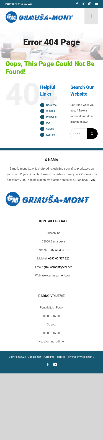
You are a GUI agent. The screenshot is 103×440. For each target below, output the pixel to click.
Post (48, 122)
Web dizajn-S (87, 356)
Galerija (50, 128)
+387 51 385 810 (58, 250)
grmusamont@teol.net (58, 267)
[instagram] (89, 3)
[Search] (92, 133)
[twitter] (83, 3)
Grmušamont (35, 356)
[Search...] (78, 133)
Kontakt (50, 134)
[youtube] (96, 3)
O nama (50, 110)
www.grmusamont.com (56, 275)
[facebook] (77, 3)
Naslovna (51, 105)
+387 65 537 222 (23, 3)
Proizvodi (51, 116)
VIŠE (93, 180)
